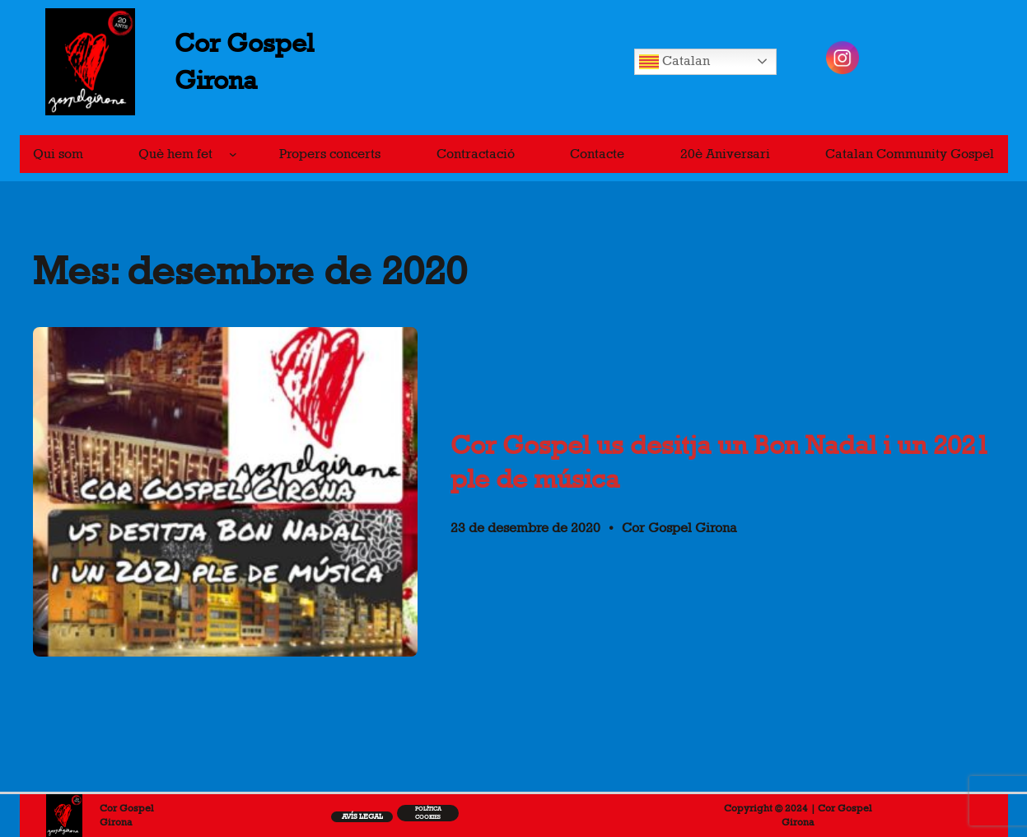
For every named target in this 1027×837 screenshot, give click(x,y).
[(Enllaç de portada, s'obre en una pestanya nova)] (64, 815)
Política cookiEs (428, 813)
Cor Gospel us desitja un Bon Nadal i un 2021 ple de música (719, 461)
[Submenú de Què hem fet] (233, 154)
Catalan (674, 62)
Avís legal (362, 816)
